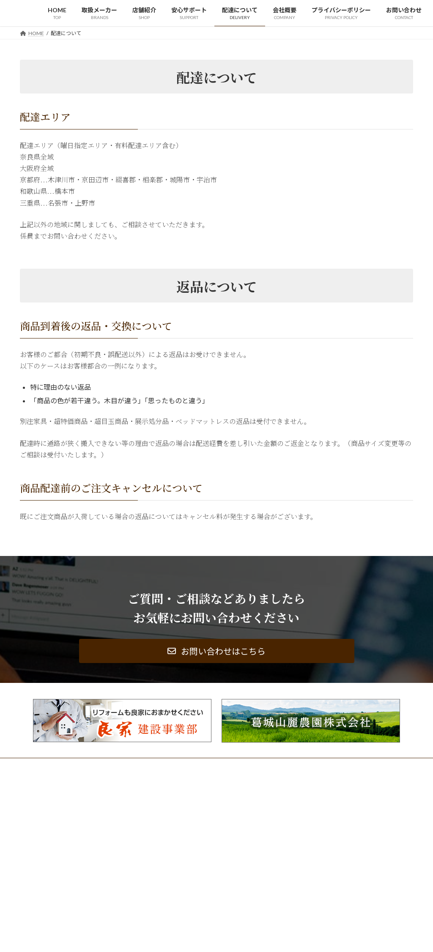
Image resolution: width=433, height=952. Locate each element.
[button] (216, 651)
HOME (170, 802)
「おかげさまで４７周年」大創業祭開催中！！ (343, 803)
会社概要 (180, 859)
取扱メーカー (178, 814)
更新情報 (173, 876)
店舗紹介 (173, 825)
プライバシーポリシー (53, 765)
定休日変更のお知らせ (315, 820)
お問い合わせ (178, 898)
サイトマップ (110, 765)
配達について (178, 848)
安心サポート (178, 836)
